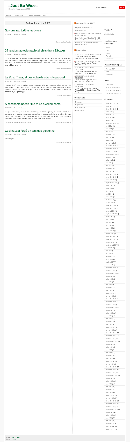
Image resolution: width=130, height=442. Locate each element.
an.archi (108, 47)
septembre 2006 (111, 273)
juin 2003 (109, 384)
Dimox (14, 439)
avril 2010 (109, 168)
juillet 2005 (109, 313)
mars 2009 (109, 197)
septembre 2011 (111, 123)
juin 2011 (109, 129)
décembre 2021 (111, 103)
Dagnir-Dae (79, 105)
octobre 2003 (110, 372)
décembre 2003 (111, 367)
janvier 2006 (110, 296)
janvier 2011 (110, 143)
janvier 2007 (110, 265)
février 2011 (110, 140)
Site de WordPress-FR (113, 93)
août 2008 (109, 217)
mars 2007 (109, 259)
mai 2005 (109, 319)
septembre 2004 (111, 341)
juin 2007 (109, 251)
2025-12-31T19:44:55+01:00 (84, 68)
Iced (107, 72)
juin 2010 (109, 163)
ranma (29, 122)
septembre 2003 (111, 375)
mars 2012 (109, 117)
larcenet (23, 122)
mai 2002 (109, 421)
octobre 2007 (110, 242)
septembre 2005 (111, 307)
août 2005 (109, 310)
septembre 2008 (111, 214)
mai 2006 (109, 285)
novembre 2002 (111, 404)
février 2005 (110, 327)
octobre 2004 (110, 338)
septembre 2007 (111, 245)
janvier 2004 (110, 364)
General (23, 34)
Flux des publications (113, 87)
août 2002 (109, 412)
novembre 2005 (111, 302)
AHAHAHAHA (109, 34)
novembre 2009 (111, 177)
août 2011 (109, 126)
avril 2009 (109, 194)
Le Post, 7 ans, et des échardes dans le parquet (35, 77)
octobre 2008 (110, 211)
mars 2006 (109, 290)
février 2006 (110, 293)
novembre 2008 (111, 208)
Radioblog (109, 75)
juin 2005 (109, 316)
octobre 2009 (110, 180)
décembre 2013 (111, 109)
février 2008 (110, 231)
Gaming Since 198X (85, 23)
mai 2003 (109, 387)
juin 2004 (109, 350)
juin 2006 (109, 282)
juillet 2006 (109, 279)
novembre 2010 (111, 149)
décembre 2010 (111, 146)
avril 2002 (109, 424)
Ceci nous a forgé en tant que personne (30, 130)
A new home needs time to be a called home (33, 104)
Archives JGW (110, 69)
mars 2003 (109, 392)
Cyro (107, 50)
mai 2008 (109, 225)
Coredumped (110, 59)
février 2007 (110, 262)
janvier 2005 (110, 330)
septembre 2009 (111, 183)
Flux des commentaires (113, 90)
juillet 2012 (109, 112)
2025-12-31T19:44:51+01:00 (84, 76)
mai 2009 (109, 191)
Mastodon (78, 102)
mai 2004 (109, 353)
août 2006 (109, 276)
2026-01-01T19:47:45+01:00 (84, 61)
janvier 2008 (110, 234)
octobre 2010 (110, 151)
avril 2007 (109, 256)
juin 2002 (109, 418)
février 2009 (110, 200)
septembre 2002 (111, 409)
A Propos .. (19, 15)
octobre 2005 (110, 304)
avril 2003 (109, 389)
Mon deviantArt (80, 108)
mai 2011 (109, 132)
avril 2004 (109, 355)
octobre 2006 (110, 270)
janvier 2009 (110, 202)
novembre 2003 (111, 370)
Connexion (109, 85)
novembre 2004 (111, 336)
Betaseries (81, 50)
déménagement (14, 122)
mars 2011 (109, 137)
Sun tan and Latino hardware (23, 30)
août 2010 (109, 157)
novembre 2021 (111, 106)
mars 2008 (109, 228)
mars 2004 (109, 358)
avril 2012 (109, 115)
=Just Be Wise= (23, 5)
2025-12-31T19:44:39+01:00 (84, 84)
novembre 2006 (111, 268)
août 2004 (109, 344)
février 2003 (110, 395)
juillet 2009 (109, 188)
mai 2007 (109, 253)
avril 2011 (109, 134)
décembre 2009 (111, 174)
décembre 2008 (111, 205)
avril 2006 (109, 287)
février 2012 (110, 120)
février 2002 (110, 429)
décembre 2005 (111, 299)
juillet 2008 (109, 219)
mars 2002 (109, 426)
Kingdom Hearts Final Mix (83, 28)
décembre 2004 (111, 333)
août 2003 (109, 378)
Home (8, 15)
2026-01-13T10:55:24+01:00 (84, 55)
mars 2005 (109, 324)
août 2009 (109, 185)
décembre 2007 (111, 236)
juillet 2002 (109, 415)
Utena (108, 53)
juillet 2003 (109, 381)
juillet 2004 (109, 347)
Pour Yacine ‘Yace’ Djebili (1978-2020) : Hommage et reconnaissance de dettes (88, 39)
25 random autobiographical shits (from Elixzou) (35, 50)
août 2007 (109, 248)
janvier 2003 (110, 398)
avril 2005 (109, 321)
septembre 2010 (111, 154)
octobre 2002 (110, 406)
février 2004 (110, 361)
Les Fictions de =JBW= (37, 15)
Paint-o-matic (79, 110)
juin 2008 (109, 222)
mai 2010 (109, 166)
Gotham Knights (80, 30)
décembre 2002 (111, 401)
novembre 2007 (111, 239)
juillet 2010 (109, 160)
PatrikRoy (109, 56)
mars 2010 (109, 171)
